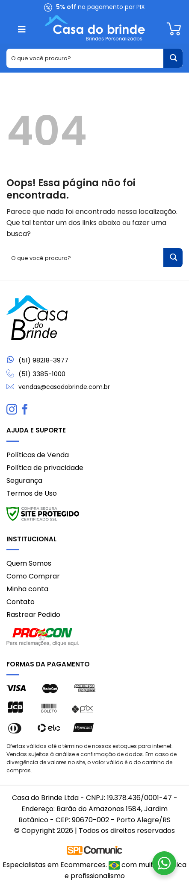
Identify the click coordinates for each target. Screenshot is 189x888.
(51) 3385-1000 (41, 373)
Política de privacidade (44, 468)
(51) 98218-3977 (43, 360)
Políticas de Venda (37, 455)
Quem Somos (28, 563)
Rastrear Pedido (33, 614)
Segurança (24, 480)
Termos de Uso (31, 493)
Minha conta (27, 589)
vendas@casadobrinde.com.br (64, 387)
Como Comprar (33, 576)
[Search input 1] (85, 58)
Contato (20, 602)
